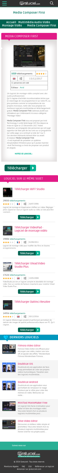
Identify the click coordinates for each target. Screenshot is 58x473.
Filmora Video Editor (29, 345)
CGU (30, 466)
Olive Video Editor (28, 421)
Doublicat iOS (25, 364)
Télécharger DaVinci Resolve (29, 330)
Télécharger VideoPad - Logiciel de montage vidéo (29, 253)
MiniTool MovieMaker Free (32, 402)
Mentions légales (11, 466)
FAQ (23, 466)
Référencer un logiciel (44, 466)
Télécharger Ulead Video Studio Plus (29, 291)
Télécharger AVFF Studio (29, 217)
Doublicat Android (28, 382)
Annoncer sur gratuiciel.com (29, 469)
